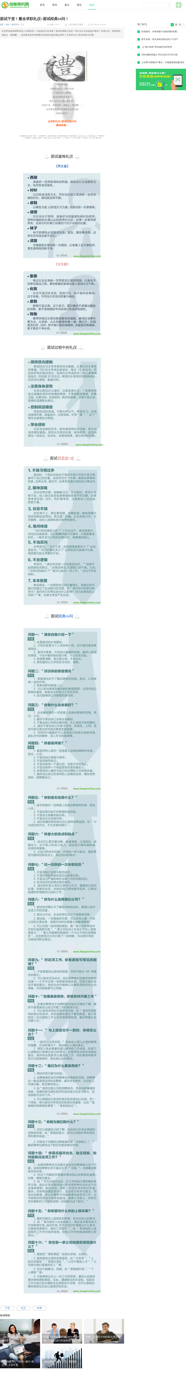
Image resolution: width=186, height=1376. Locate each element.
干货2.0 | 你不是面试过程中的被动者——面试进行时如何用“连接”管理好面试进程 (62, 1340)
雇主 (67, 5)
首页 (42, 5)
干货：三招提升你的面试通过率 (103, 1337)
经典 (39, 1308)
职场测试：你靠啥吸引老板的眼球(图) (157, 31)
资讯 (54, 5)
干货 (7, 1308)
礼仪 (23, 1308)
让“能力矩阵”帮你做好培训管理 (154, 47)
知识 (91, 5)
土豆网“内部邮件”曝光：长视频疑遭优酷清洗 (160, 62)
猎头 (79, 5)
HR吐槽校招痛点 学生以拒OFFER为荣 (157, 55)
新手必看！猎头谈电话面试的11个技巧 (157, 39)
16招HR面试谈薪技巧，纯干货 (60, 1361)
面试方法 (15, 24)
